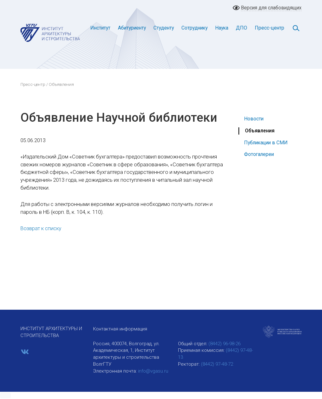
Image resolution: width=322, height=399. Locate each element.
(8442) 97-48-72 (217, 364)
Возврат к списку (40, 228)
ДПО (241, 28)
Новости (254, 119)
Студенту (163, 28)
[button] (5, 395)
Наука (221, 28)
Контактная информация (120, 329)
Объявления (260, 131)
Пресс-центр (269, 28)
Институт (100, 28)
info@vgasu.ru (153, 371)
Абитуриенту (132, 28)
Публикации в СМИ (266, 143)
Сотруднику (194, 28)
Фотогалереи (259, 154)
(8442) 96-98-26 (224, 343)
